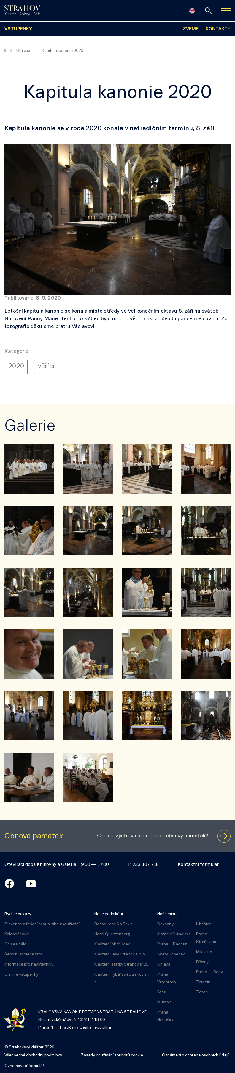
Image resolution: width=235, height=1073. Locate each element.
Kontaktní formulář (198, 865)
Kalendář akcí (16, 934)
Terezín (203, 982)
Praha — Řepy (209, 972)
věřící (46, 366)
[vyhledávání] (208, 10)
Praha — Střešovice (206, 938)
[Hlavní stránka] (5, 51)
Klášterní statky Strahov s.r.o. (121, 964)
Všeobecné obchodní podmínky (33, 1055)
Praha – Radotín (172, 944)
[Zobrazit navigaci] (226, 10)
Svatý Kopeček (171, 954)
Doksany (165, 924)
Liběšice (203, 924)
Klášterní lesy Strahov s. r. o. (120, 954)
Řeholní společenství (23, 954)
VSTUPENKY (18, 29)
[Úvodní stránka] (22, 10)
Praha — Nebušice (165, 1016)
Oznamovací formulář (24, 1066)
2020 (16, 366)
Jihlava (163, 964)
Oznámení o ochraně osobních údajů (196, 1055)
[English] (192, 10)
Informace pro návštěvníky (28, 964)
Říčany (202, 962)
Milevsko (204, 952)
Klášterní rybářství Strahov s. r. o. (122, 978)
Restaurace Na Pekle (113, 924)
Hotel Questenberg (112, 934)
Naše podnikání (108, 914)
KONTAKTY (218, 29)
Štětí (161, 992)
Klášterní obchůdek (112, 944)
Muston (164, 1002)
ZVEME (191, 29)
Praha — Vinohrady (166, 978)
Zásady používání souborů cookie (112, 1055)
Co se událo (15, 944)
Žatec (201, 992)
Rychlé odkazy (17, 914)
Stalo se (23, 51)
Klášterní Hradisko (174, 934)
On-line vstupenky (21, 975)
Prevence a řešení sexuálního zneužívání (42, 924)
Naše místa (167, 914)
